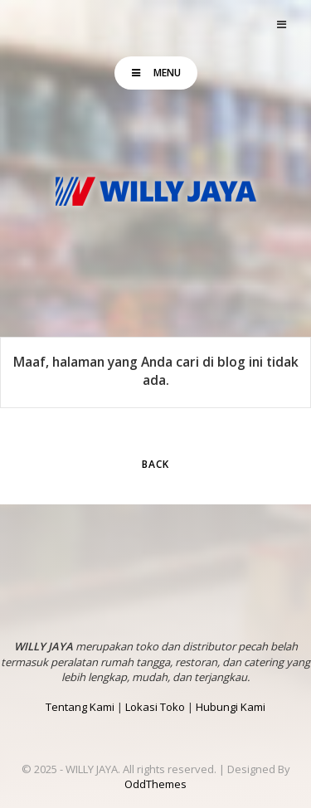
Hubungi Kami (230, 706)
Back (155, 464)
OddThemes (155, 783)
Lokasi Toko (155, 706)
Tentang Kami (80, 706)
